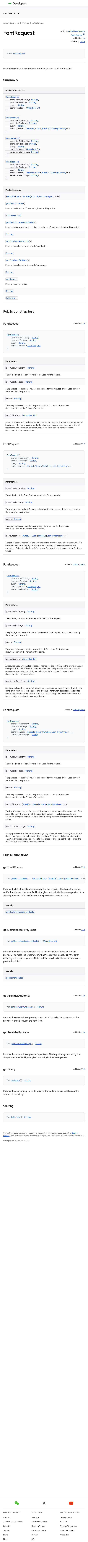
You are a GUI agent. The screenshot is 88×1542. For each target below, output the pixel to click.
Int (38, 108)
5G (33, 1539)
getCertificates (14, 203)
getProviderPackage (16, 260)
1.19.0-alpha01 (79, 564)
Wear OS (63, 1521)
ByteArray (61, 128)
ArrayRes (31, 108)
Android (6, 1517)
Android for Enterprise (12, 1521)
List (37, 128)
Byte (50, 196)
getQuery (10, 279)
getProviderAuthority (17, 241)
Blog (5, 1539)
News (5, 1535)
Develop (25, 23)
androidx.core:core (76, 31)
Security (6, 1526)
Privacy (35, 1535)
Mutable (30, 128)
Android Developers (11, 23)
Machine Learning (39, 1521)
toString (10, 298)
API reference (11, 13)
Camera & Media (39, 1530)
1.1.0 (83, 38)
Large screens (66, 1517)
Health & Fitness (38, 1526)
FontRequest (19, 53)
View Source (76, 35)
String (34, 99)
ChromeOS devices (68, 1526)
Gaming (35, 1517)
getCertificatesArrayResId (20, 222)
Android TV (64, 1535)
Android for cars (67, 1530)
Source (6, 1530)
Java (82, 41)
